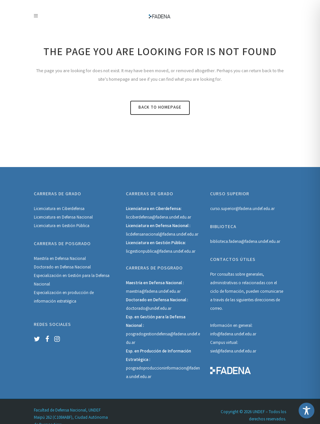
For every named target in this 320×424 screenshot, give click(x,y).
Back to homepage (160, 108)
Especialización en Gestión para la (65, 276)
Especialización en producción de (64, 293)
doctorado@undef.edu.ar (148, 309)
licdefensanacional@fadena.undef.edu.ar (162, 235)
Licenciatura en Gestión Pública (61, 226)
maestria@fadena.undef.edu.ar (153, 292)
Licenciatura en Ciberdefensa (59, 209)
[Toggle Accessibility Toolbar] (306, 410)
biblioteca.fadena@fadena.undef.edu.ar (245, 242)
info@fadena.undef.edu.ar (233, 334)
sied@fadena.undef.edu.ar (233, 352)
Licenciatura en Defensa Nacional (63, 218)
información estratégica (55, 302)
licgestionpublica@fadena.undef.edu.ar (160, 252)
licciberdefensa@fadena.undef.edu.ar (158, 218)
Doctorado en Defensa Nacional (62, 268)
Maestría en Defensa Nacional (60, 259)
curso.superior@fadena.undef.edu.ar (242, 209)
